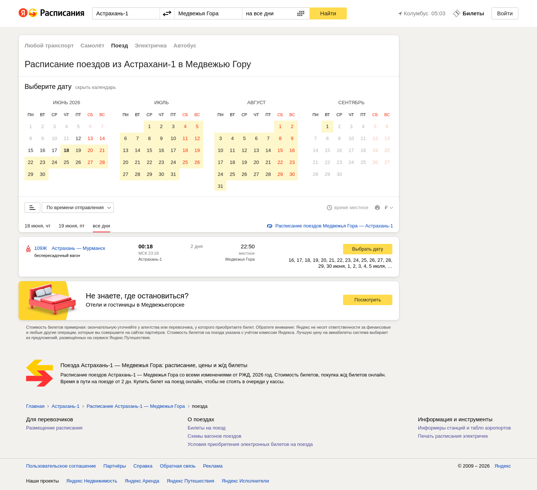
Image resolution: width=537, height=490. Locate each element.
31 (173, 174)
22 (30, 162)
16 (42, 150)
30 (42, 174)
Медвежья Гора (240, 260)
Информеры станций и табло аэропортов (464, 429)
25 (66, 162)
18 (66, 150)
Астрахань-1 (150, 260)
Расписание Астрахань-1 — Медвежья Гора (136, 407)
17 (54, 150)
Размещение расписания (54, 429)
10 (54, 138)
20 (90, 150)
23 (42, 162)
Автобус (185, 45)
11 (66, 138)
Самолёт (92, 45)
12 (78, 138)
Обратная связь (178, 467)
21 (102, 150)
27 (90, 162)
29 (30, 174)
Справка (143, 467)
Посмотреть (367, 301)
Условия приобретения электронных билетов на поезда (250, 446)
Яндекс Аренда (142, 482)
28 (102, 162)
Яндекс (502, 467)
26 (78, 162)
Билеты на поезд (207, 429)
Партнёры (114, 467)
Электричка (151, 45)
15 (30, 150)
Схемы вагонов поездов (214, 437)
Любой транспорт (49, 45)
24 (54, 162)
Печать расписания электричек (453, 437)
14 (102, 138)
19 (78, 150)
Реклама (213, 467)
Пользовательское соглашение (61, 467)
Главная (35, 407)
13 (90, 138)
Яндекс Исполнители (245, 482)
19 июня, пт (72, 227)
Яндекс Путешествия (190, 482)
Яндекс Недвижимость (91, 482)
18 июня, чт (37, 227)
